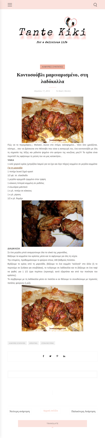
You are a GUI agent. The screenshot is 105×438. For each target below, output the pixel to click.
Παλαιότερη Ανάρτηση (83, 411)
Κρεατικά (33, 343)
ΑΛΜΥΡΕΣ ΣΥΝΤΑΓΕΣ (52, 67)
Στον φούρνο (48, 343)
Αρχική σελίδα (50, 410)
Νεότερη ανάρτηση (20, 411)
